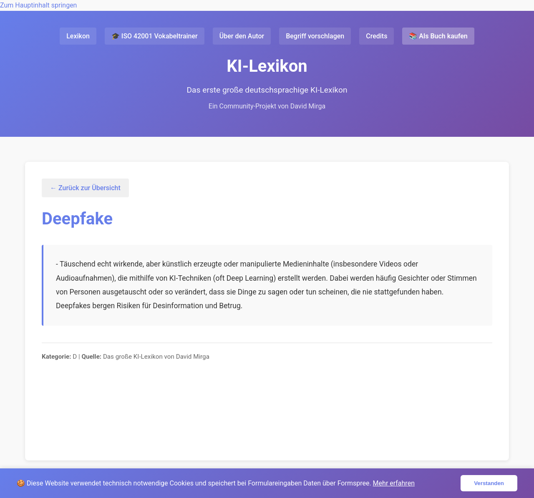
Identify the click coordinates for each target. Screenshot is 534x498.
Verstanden (489, 483)
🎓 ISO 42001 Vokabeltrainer (154, 36)
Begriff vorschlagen (315, 36)
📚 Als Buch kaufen (438, 36)
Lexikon (78, 36)
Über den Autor (241, 36)
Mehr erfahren (394, 483)
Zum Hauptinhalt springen (38, 5)
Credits (376, 36)
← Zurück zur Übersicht (85, 188)
